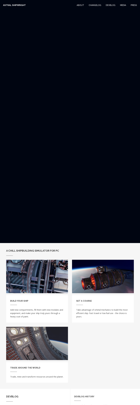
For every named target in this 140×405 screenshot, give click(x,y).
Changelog (95, 5)
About (80, 5)
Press (134, 5)
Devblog (110, 5)
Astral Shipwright (14, 5)
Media (123, 5)
